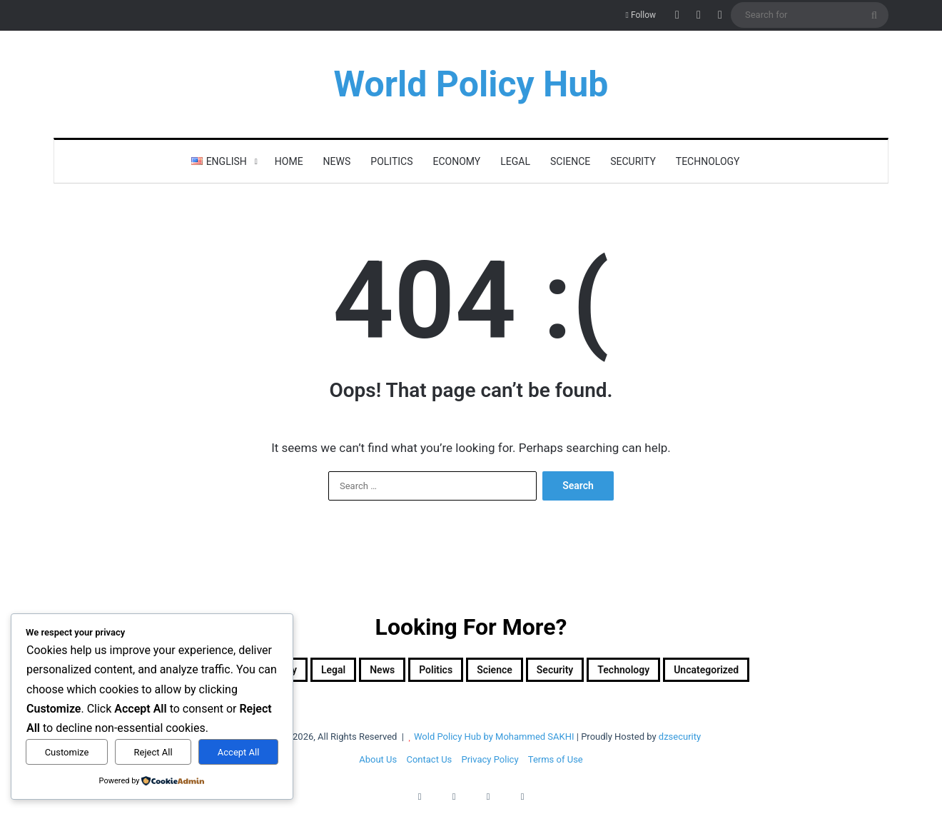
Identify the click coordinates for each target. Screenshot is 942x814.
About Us (378, 765)
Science (570, 161)
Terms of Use (555, 765)
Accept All (239, 752)
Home (289, 161)
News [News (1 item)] (350, 672)
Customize (67, 752)
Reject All (153, 752)
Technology (708, 161)
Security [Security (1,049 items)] (578, 672)
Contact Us (429, 765)
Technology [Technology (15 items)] (671, 672)
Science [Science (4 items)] (498, 672)
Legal (515, 161)
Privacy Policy (490, 765)
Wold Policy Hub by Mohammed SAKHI (494, 742)
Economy (457, 161)
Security (633, 161)
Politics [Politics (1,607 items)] (421, 672)
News (337, 161)
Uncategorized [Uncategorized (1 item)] (782, 672)
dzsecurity (680, 742)
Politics (391, 161)
